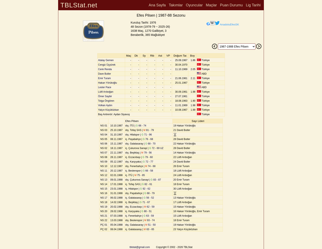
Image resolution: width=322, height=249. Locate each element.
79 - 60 (148, 157)
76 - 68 (148, 139)
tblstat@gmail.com (140, 247)
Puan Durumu (231, 5)
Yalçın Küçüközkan (108, 109)
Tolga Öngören (106, 100)
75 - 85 (139, 175)
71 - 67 (145, 202)
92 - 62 (145, 188)
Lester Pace (104, 87)
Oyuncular (194, 5)
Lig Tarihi (253, 5)
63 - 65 (149, 229)
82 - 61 (147, 184)
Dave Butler (104, 73)
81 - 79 (148, 130)
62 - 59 (149, 206)
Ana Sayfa (157, 5)
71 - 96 (146, 134)
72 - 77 (148, 161)
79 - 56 (146, 152)
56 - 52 (149, 197)
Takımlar (176, 5)
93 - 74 (149, 220)
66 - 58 (148, 170)
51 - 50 (150, 224)
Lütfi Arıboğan (105, 91)
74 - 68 (150, 166)
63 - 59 (149, 215)
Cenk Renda (105, 69)
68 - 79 (149, 193)
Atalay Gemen (106, 60)
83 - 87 (156, 179)
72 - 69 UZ (156, 148)
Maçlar (211, 5)
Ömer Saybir (105, 96)
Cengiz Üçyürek (107, 64)
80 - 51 (146, 211)
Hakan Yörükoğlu (107, 82)
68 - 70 (150, 143)
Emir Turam (104, 78)
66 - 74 (141, 125)
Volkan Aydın (105, 105)
